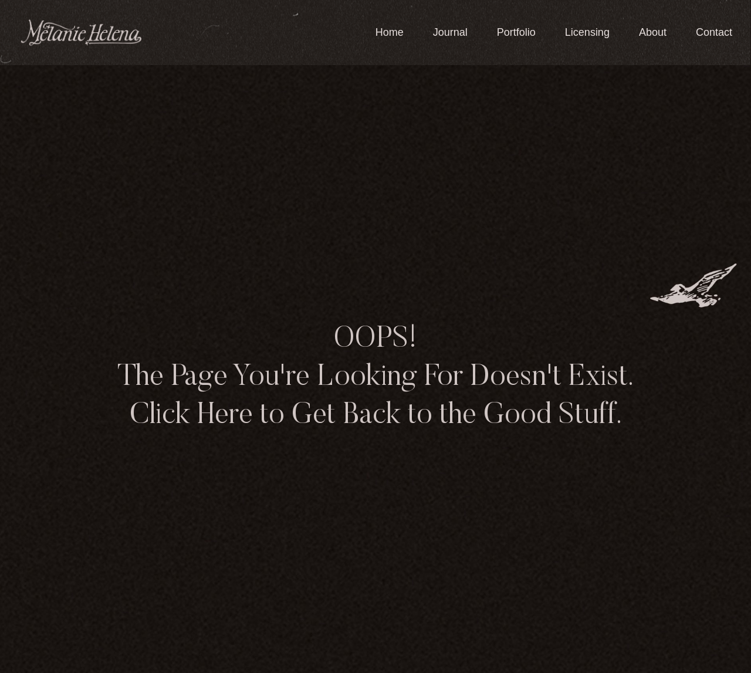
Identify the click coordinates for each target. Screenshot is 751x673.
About (653, 32)
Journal (450, 32)
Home (390, 32)
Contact (714, 32)
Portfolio (516, 32)
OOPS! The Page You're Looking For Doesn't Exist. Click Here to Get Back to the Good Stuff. (375, 378)
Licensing (587, 32)
